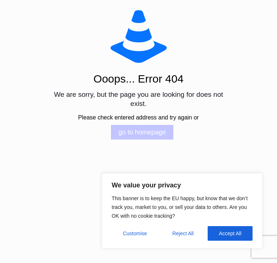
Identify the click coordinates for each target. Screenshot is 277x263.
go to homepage (142, 132)
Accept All (230, 233)
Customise (135, 233)
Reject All (182, 233)
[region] (182, 210)
